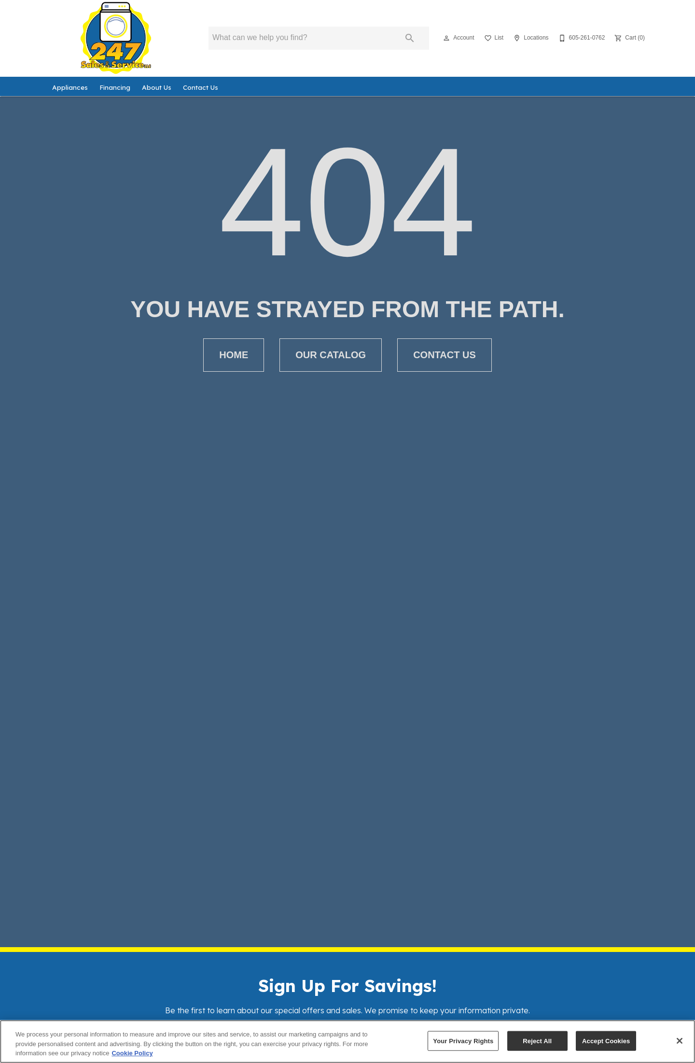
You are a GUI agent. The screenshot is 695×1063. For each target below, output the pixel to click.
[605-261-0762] (580, 38)
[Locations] (529, 38)
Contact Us (200, 87)
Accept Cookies (606, 1040)
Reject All (537, 1040)
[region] (347, 1041)
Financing (114, 87)
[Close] (679, 1040)
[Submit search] (409, 38)
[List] (493, 38)
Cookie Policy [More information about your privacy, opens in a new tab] (132, 1053)
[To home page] (116, 38)
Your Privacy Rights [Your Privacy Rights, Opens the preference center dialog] (463, 1040)
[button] (446, 38)
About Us (156, 87)
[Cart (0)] (628, 38)
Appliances (70, 87)
